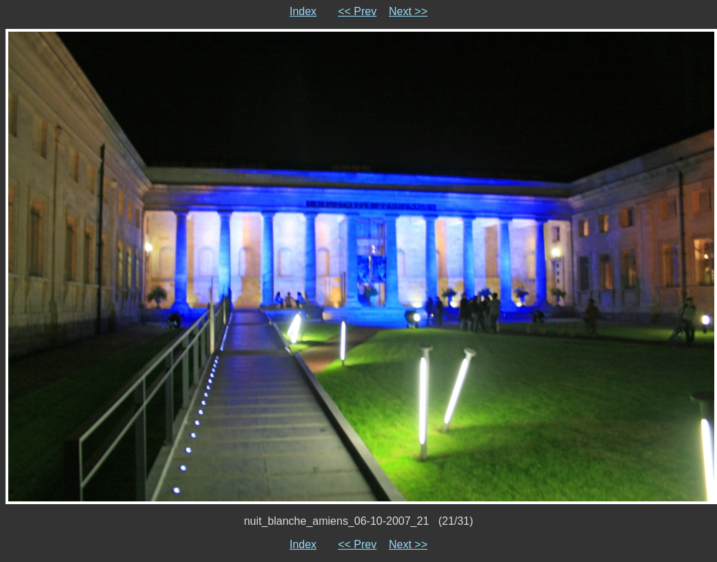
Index (303, 11)
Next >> (408, 11)
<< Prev (357, 11)
